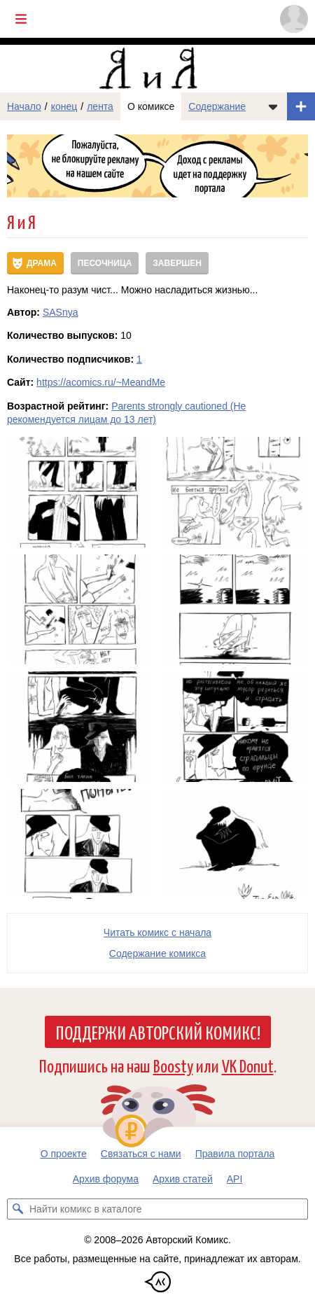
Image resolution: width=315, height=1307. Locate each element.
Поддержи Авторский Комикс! (157, 1032)
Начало (24, 106)
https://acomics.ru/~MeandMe (100, 382)
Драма (42, 263)
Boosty (173, 1065)
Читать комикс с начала (157, 932)
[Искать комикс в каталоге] (17, 1209)
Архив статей (183, 1178)
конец (64, 106)
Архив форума (106, 1178)
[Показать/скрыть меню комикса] (273, 106)
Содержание (217, 106)
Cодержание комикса (157, 953)
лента (100, 106)
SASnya (60, 312)
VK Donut (248, 1065)
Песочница (105, 263)
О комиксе (150, 106)
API (235, 1178)
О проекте (64, 1153)
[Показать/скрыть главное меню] (21, 19)
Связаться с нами (141, 1153)
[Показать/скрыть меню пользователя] (294, 19)
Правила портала (235, 1153)
